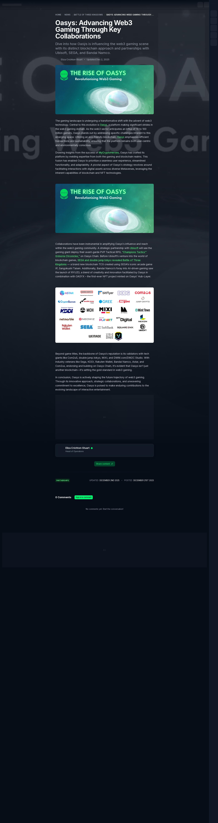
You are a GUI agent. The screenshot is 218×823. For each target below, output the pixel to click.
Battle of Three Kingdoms (88, 14)
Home (58, 14)
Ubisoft (134, 248)
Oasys (103, 124)
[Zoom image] (104, 208)
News (67, 14)
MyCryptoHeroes (109, 152)
